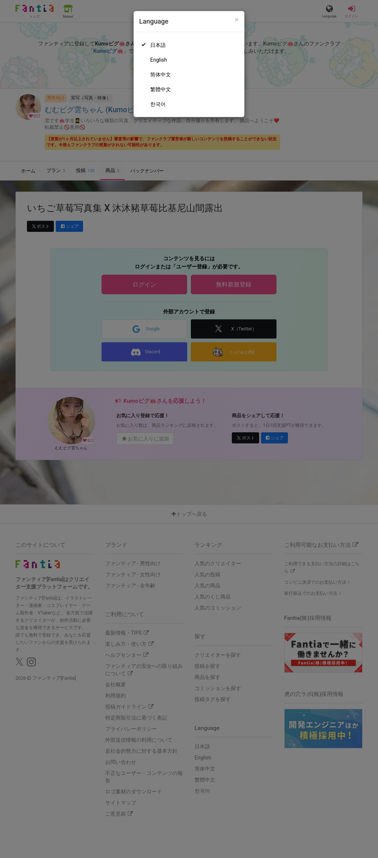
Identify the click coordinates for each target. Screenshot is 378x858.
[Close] (237, 20)
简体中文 (160, 75)
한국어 (158, 104)
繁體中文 (160, 89)
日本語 (158, 45)
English (158, 60)
